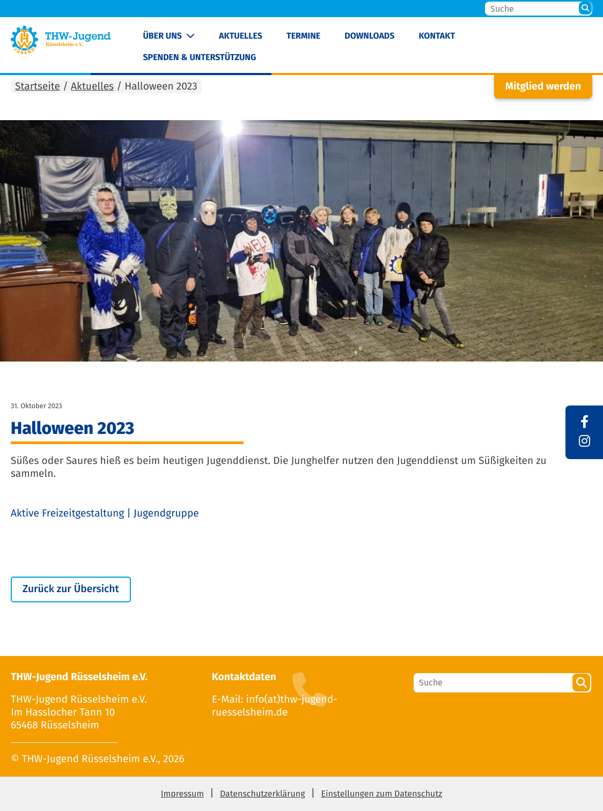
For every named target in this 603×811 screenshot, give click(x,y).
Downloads (369, 36)
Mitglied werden (543, 86)
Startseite (37, 86)
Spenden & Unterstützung (199, 58)
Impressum (182, 794)
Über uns (162, 36)
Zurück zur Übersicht (71, 589)
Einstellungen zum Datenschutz (381, 794)
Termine (303, 36)
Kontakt (437, 36)
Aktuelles (240, 36)
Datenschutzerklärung (262, 794)
